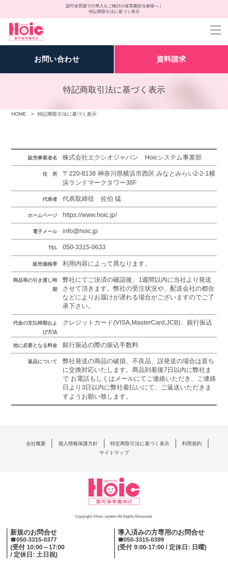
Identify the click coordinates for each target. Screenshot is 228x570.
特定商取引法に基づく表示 (139, 443)
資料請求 (171, 59)
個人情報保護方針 (78, 443)
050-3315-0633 (84, 247)
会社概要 (36, 443)
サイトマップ (114, 452)
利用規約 (192, 443)
